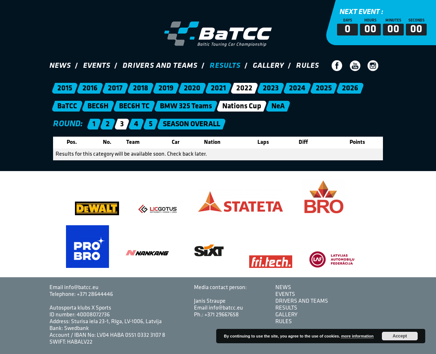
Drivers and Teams (160, 66)
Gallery (268, 66)
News (60, 66)
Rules (307, 66)
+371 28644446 (95, 294)
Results (225, 66)
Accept (400, 336)
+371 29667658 (221, 315)
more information (357, 336)
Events (96, 66)
